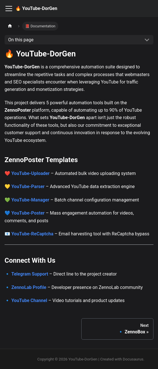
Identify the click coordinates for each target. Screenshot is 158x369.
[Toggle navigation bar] (9, 8)
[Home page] (10, 26)
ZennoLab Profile (28, 287)
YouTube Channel (29, 300)
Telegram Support (29, 274)
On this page (21, 39)
